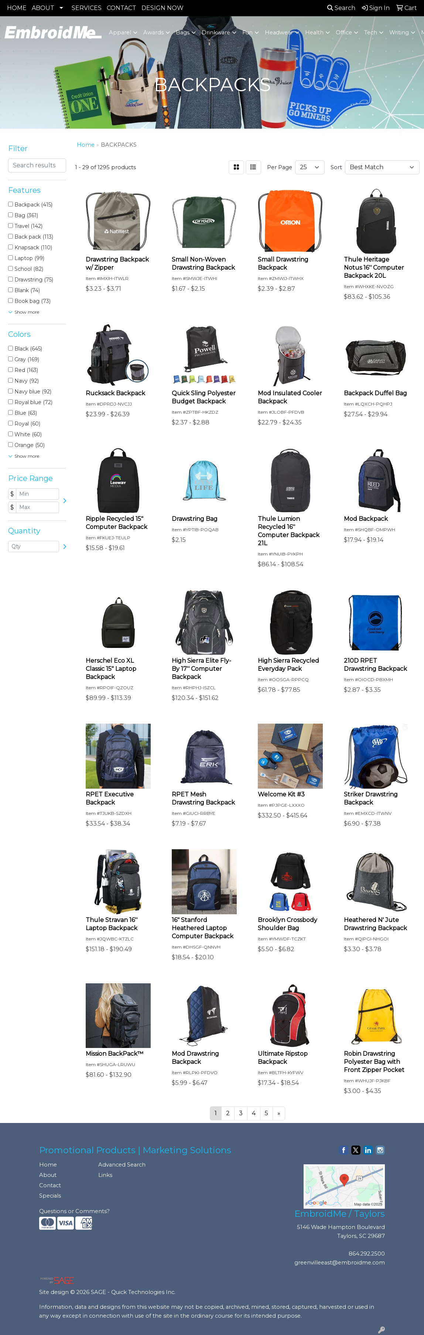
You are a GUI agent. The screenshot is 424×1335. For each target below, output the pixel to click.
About (48, 1175)
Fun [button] (247, 32)
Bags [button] (182, 32)
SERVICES (87, 7)
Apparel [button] (120, 32)
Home (48, 1164)
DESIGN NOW (162, 7)
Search (341, 7)
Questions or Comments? (74, 1211)
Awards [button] (153, 32)
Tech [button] (370, 32)
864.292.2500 (367, 1253)
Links (105, 1175)
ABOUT (43, 7)
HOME (17, 7)
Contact (50, 1185)
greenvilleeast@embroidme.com (339, 1262)
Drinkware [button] (216, 32)
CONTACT (121, 7)
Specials (50, 1195)
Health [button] (314, 32)
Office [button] (344, 32)
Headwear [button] (279, 32)
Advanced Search (122, 1164)
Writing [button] (399, 32)
